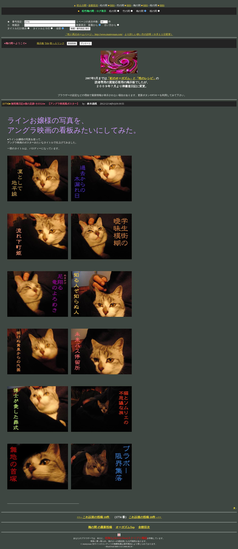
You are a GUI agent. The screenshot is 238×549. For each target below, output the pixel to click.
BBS (112, 5)
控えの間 (81, 5)
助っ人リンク (57, 43)
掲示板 (40, 43)
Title (47, 43)
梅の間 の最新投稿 (100, 527)
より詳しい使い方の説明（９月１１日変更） (148, 34)
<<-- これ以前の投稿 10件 (93, 517)
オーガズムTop (125, 527)
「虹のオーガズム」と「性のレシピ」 (131, 78)
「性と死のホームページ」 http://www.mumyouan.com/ (94, 34)
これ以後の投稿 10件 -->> (145, 517)
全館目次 (93, 5)
